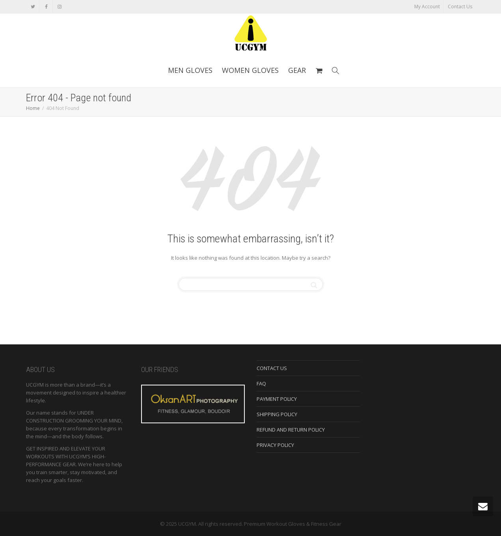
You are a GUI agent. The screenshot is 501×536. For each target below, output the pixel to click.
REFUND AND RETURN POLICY (291, 429)
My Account (427, 6)
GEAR (297, 70)
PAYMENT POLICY (277, 398)
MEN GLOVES (190, 70)
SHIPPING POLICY (277, 414)
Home (33, 108)
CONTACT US (272, 368)
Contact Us (460, 6)
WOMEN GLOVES (250, 70)
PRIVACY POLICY (275, 445)
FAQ (261, 383)
